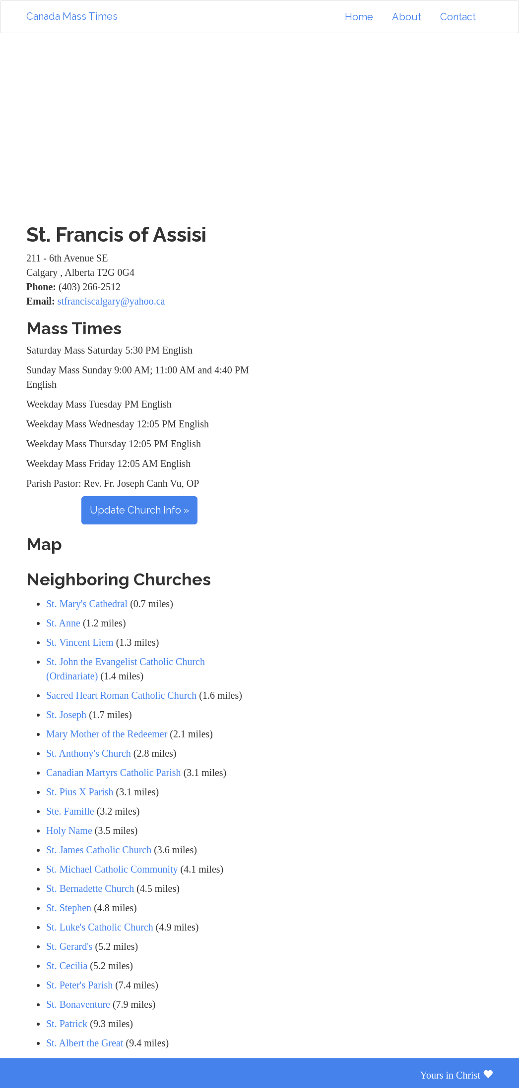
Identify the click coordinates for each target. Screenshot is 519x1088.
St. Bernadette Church (90, 888)
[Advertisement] (259, 128)
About (406, 17)
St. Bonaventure (78, 1004)
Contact (458, 17)
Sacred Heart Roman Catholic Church (121, 695)
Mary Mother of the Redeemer (106, 733)
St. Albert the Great (85, 1042)
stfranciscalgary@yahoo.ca (111, 301)
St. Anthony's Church (88, 753)
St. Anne (63, 623)
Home (359, 17)
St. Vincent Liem (80, 642)
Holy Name (69, 830)
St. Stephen (68, 907)
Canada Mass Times (72, 16)
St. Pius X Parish (80, 791)
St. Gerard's (69, 946)
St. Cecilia (66, 965)
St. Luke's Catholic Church (99, 927)
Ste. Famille (70, 811)
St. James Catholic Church (98, 849)
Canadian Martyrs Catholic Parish (115, 772)
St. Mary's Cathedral (87, 603)
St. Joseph (66, 714)
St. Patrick (66, 1023)
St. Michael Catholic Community (112, 869)
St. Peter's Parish (79, 985)
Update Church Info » (139, 510)
